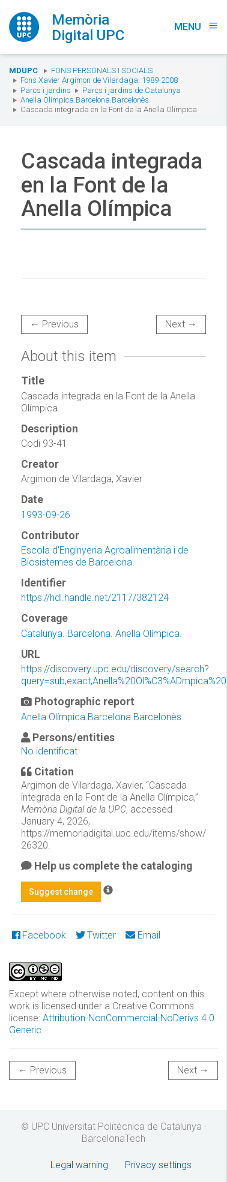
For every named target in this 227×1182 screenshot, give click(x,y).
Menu (196, 26)
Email (143, 935)
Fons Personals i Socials (102, 70)
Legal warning (79, 1165)
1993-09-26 (45, 515)
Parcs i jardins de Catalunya (131, 90)
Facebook (39, 935)
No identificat (49, 751)
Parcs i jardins (45, 90)
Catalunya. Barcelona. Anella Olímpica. (101, 633)
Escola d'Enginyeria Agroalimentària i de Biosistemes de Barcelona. (105, 556)
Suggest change (61, 892)
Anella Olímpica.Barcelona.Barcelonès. (85, 99)
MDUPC (23, 70)
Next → (181, 324)
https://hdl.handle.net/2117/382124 (95, 597)
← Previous (54, 324)
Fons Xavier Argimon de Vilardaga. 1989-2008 (99, 80)
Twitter (96, 935)
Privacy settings (158, 1165)
